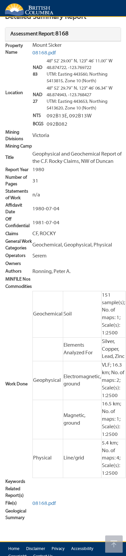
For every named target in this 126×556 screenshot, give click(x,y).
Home (14, 549)
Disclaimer (35, 549)
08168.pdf (44, 53)
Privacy (58, 549)
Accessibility (82, 549)
